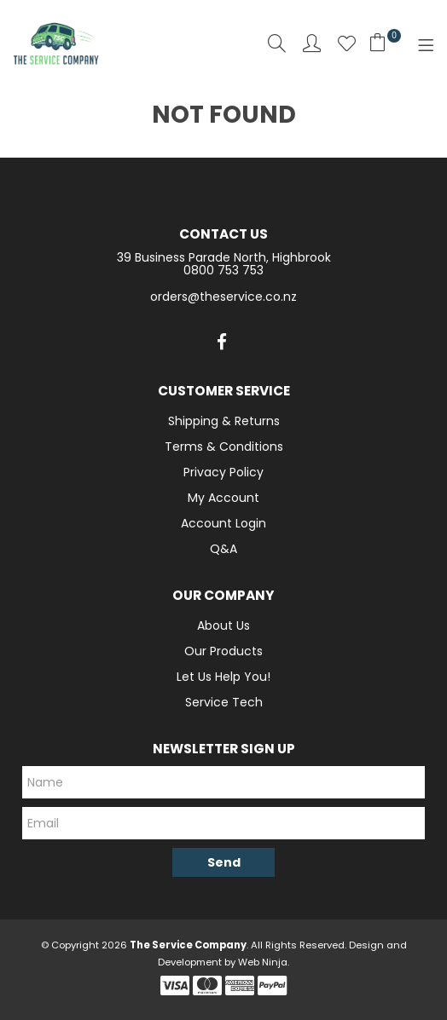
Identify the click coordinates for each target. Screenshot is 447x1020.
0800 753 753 (223, 270)
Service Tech (224, 702)
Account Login (223, 523)
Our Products (223, 651)
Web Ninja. (263, 962)
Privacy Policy (223, 472)
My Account (223, 497)
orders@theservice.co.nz (223, 296)
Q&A (223, 548)
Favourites (347, 43)
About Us (223, 625)
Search (277, 43)
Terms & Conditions (224, 446)
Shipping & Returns (224, 420)
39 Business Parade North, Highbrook (224, 257)
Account (312, 43)
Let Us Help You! (223, 676)
